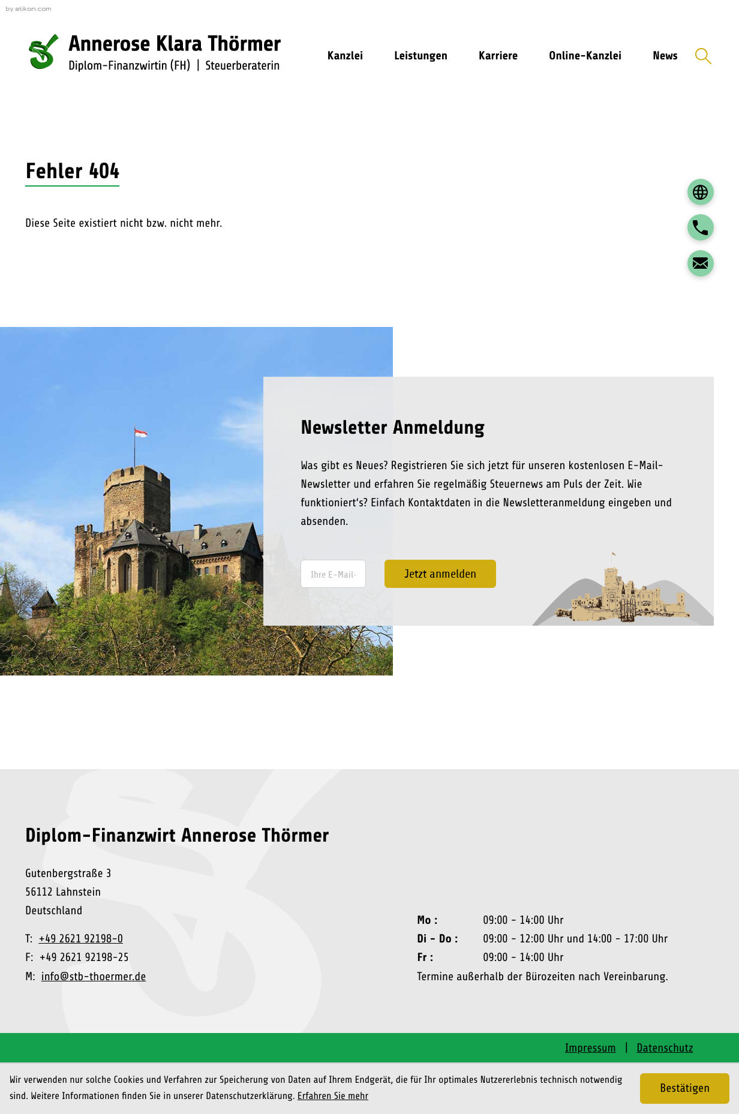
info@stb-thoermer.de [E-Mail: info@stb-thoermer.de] (93, 976)
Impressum (590, 1048)
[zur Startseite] (161, 56)
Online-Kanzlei (585, 55)
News (665, 55)
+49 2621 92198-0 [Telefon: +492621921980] (80, 938)
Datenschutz (664, 1048)
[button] (700, 227)
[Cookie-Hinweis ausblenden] (684, 1088)
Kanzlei (345, 55)
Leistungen (420, 55)
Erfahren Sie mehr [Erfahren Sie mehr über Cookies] (333, 1096)
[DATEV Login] (700, 192)
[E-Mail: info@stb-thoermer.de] (700, 263)
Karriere (498, 55)
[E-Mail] (333, 574)
